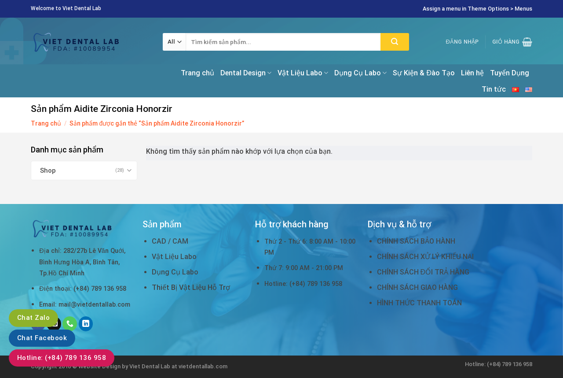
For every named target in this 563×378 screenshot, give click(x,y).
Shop (48, 170)
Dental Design (245, 73)
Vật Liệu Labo (303, 73)
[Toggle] (129, 170)
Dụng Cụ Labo (360, 73)
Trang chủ (197, 73)
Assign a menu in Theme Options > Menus (477, 8)
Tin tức (494, 89)
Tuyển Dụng (509, 73)
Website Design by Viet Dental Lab (125, 366)
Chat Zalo (33, 318)
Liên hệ (472, 73)
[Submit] (394, 42)
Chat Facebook (42, 338)
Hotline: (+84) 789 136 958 (61, 358)
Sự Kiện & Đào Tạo (424, 73)
